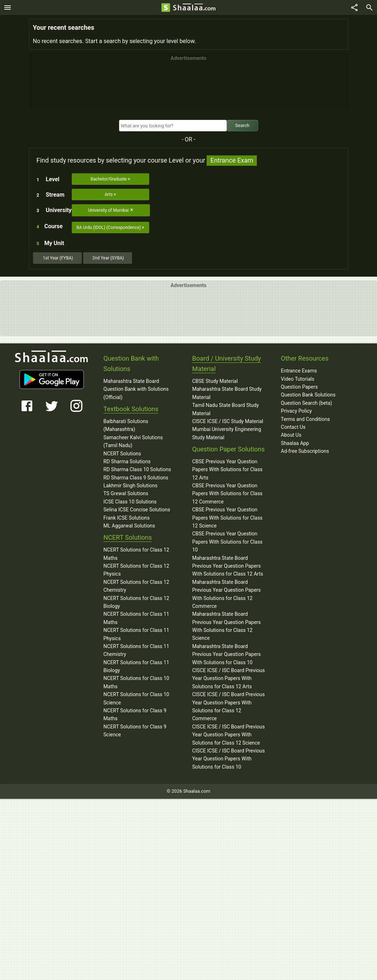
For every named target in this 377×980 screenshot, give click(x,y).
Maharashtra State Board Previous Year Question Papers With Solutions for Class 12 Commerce (226, 594)
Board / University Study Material (226, 363)
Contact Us (293, 427)
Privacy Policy (296, 411)
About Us (291, 435)
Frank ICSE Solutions (126, 518)
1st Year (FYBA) (58, 258)
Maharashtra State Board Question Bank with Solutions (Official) (136, 389)
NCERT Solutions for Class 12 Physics (136, 570)
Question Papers (299, 387)
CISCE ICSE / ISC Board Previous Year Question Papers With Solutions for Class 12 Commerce (228, 706)
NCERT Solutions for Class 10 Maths (136, 682)
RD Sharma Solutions (126, 461)
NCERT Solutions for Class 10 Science (136, 698)
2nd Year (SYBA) (108, 258)
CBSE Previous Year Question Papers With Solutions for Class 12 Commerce (227, 494)
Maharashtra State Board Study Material (227, 393)
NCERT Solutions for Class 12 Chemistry (136, 586)
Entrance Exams (299, 371)
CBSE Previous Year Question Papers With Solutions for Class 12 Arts (227, 469)
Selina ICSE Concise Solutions (136, 509)
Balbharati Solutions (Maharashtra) (125, 425)
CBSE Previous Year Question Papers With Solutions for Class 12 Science (227, 518)
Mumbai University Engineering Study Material (226, 433)
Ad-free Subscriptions (305, 451)
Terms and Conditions (305, 419)
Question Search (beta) (306, 403)
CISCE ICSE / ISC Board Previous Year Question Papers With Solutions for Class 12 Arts (228, 678)
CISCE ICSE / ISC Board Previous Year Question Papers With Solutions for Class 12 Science (228, 735)
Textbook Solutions (130, 409)
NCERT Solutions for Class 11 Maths (136, 618)
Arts (109, 194)
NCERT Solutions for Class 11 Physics (136, 634)
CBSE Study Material (215, 381)
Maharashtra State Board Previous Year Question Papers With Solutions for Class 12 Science (226, 626)
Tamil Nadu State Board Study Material (225, 409)
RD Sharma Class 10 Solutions (137, 469)
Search (242, 125)
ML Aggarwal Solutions (129, 526)
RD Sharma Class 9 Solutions (135, 477)
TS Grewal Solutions (125, 493)
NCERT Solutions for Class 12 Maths (136, 554)
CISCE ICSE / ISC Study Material (227, 421)
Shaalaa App (295, 443)
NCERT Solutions (122, 453)
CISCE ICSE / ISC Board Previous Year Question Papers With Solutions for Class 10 (228, 759)
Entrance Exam (231, 160)
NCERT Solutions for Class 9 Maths (134, 714)
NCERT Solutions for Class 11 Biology (136, 666)
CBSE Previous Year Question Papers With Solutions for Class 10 (227, 542)
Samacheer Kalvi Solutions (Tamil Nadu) (133, 441)
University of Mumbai (108, 210)
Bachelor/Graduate (108, 179)
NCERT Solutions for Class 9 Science (134, 730)
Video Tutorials (297, 379)
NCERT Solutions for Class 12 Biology (136, 602)
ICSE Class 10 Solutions (129, 502)
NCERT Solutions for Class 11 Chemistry (136, 650)
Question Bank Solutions (308, 395)
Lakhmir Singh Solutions (130, 485)
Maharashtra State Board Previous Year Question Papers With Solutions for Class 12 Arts (227, 566)
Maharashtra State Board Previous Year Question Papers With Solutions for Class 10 (226, 654)
